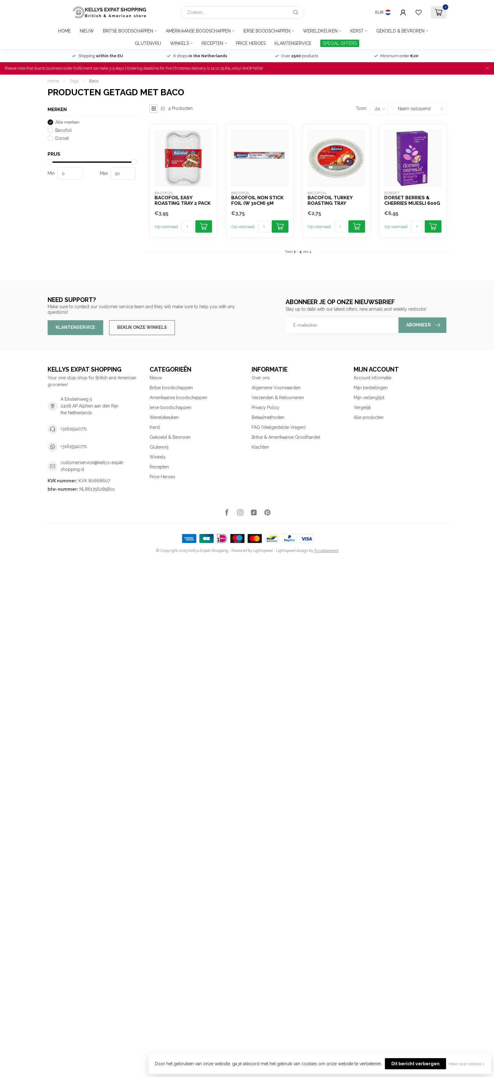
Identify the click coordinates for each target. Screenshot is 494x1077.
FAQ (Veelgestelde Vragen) (279, 427)
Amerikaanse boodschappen (198, 30)
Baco (93, 80)
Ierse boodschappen (266, 30)
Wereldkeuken (320, 30)
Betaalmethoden (268, 417)
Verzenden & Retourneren (278, 397)
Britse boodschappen (128, 30)
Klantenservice (293, 43)
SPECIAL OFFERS (340, 43)
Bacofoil (63, 130)
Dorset (62, 138)
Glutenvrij (148, 43)
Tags (74, 80)
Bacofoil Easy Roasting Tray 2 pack (183, 200)
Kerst (357, 30)
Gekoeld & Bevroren (400, 30)
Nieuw (87, 30)
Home (64, 30)
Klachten (260, 447)
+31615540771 (74, 428)
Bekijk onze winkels (142, 327)
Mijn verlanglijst (369, 397)
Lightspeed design (292, 550)
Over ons (261, 377)
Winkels (179, 43)
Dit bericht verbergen (415, 1063)
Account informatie (372, 377)
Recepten (212, 43)
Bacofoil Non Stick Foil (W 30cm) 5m (257, 200)
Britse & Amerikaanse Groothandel (286, 437)
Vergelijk (362, 407)
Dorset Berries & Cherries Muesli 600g (412, 200)
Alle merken (67, 122)
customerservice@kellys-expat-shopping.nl (92, 466)
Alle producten (369, 417)
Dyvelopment (326, 550)
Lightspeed (263, 550)
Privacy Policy (265, 407)
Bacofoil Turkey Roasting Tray (330, 200)
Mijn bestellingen (371, 387)
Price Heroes (251, 43)
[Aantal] (187, 226)
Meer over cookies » (467, 1064)
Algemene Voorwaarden (276, 387)
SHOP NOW (252, 68)
